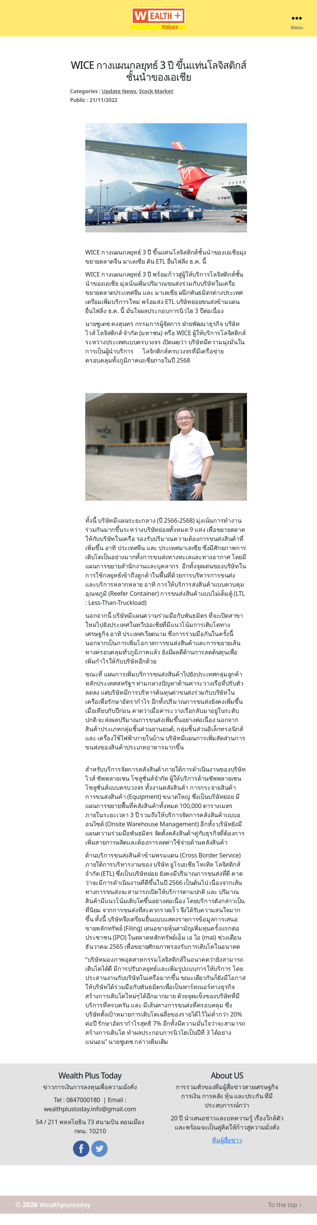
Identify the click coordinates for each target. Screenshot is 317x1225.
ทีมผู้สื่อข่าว (227, 1151)
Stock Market (156, 102)
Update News (119, 102)
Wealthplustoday (68, 1215)
